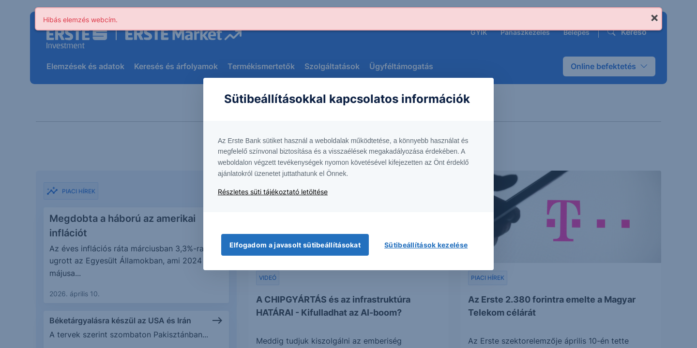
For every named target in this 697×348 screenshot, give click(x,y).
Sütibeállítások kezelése (426, 245)
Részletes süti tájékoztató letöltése (273, 192)
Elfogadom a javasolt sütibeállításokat (295, 245)
